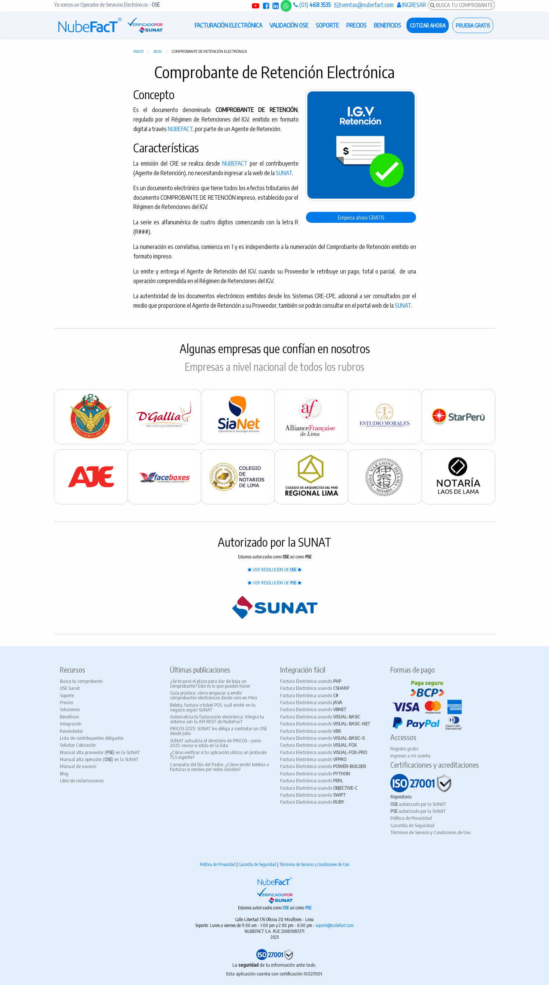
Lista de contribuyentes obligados (91, 738)
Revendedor (71, 731)
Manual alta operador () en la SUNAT (99, 759)
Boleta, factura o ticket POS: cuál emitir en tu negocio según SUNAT (213, 707)
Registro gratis (404, 749)
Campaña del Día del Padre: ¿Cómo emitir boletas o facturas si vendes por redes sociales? (219, 766)
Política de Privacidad (411, 818)
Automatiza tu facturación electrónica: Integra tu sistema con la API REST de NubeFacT (217, 719)
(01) (312, 4)
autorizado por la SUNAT (418, 804)
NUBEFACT (180, 129)
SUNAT (284, 173)
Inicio (138, 51)
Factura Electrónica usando (310, 681)
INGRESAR (411, 4)
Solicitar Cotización (78, 745)
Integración (71, 724)
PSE (308, 907)
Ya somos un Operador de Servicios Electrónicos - (107, 4)
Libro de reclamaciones (82, 780)
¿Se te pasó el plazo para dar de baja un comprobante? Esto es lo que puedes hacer (210, 683)
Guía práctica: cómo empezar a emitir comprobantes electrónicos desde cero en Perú (213, 695)
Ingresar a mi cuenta (410, 755)
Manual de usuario (78, 766)
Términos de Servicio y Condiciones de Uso (430, 832)
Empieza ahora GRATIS (361, 217)
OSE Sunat (70, 688)
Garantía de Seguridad (412, 825)
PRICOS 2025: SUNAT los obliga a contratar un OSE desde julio (218, 730)
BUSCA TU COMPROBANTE (461, 4)
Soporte (67, 695)
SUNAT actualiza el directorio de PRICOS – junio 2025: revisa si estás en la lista (215, 743)
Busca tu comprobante (81, 681)
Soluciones (70, 709)
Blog (157, 51)
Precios (66, 702)
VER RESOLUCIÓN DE (274, 569)
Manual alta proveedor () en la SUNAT (100, 752)
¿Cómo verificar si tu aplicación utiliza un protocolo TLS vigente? (218, 754)
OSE (286, 907)
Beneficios (69, 717)
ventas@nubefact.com (364, 4)
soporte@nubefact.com (335, 925)
